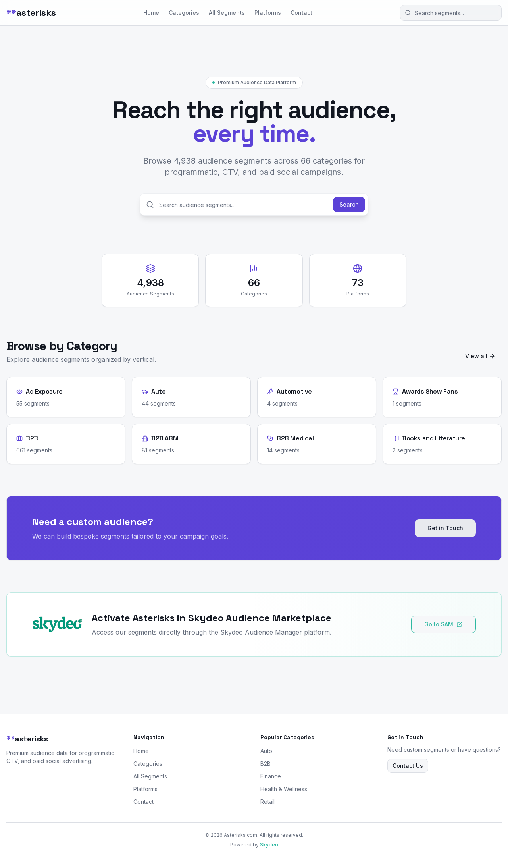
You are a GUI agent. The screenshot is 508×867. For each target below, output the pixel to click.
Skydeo (269, 845)
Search (349, 204)
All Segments (227, 12)
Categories (184, 12)
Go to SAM (443, 624)
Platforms (267, 12)
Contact (301, 12)
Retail (267, 801)
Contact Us (408, 765)
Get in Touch (445, 528)
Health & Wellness (283, 789)
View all (480, 356)
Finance (270, 776)
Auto (266, 750)
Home (151, 12)
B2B (265, 763)
